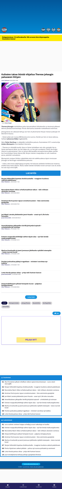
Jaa (56, 313)
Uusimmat (7, 377)
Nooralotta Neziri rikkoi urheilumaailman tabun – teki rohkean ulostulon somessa (24, 190)
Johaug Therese (26, 303)
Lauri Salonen (5, 80)
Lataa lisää (31, 297)
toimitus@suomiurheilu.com (31, 464)
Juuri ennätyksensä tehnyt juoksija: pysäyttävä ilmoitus (23, 455)
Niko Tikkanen (5, 182)
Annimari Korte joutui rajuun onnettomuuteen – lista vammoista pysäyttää (25, 201)
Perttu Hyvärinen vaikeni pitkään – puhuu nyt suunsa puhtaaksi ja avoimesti (30, 448)
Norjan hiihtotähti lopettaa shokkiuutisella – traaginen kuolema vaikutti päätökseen (25, 179)
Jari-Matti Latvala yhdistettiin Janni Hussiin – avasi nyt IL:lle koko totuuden (25, 215)
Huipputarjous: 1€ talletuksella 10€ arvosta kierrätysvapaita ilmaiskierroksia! (25, 38)
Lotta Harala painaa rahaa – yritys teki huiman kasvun (21, 273)
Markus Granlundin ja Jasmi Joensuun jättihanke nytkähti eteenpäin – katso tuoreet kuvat (26, 251)
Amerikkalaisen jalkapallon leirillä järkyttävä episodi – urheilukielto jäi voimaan (21, 226)
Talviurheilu (5, 306)
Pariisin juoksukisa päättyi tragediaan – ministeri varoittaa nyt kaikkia (24, 262)
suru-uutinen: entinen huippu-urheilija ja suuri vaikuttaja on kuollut (27, 424)
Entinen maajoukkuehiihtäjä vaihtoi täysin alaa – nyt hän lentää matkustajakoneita (24, 237)
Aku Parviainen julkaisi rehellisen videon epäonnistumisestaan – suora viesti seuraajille (30, 383)
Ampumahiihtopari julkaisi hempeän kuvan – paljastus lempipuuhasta (21, 284)
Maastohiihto (36, 303)
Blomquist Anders (14, 303)
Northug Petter (47, 303)
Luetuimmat (7, 420)
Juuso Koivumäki (6, 218)
